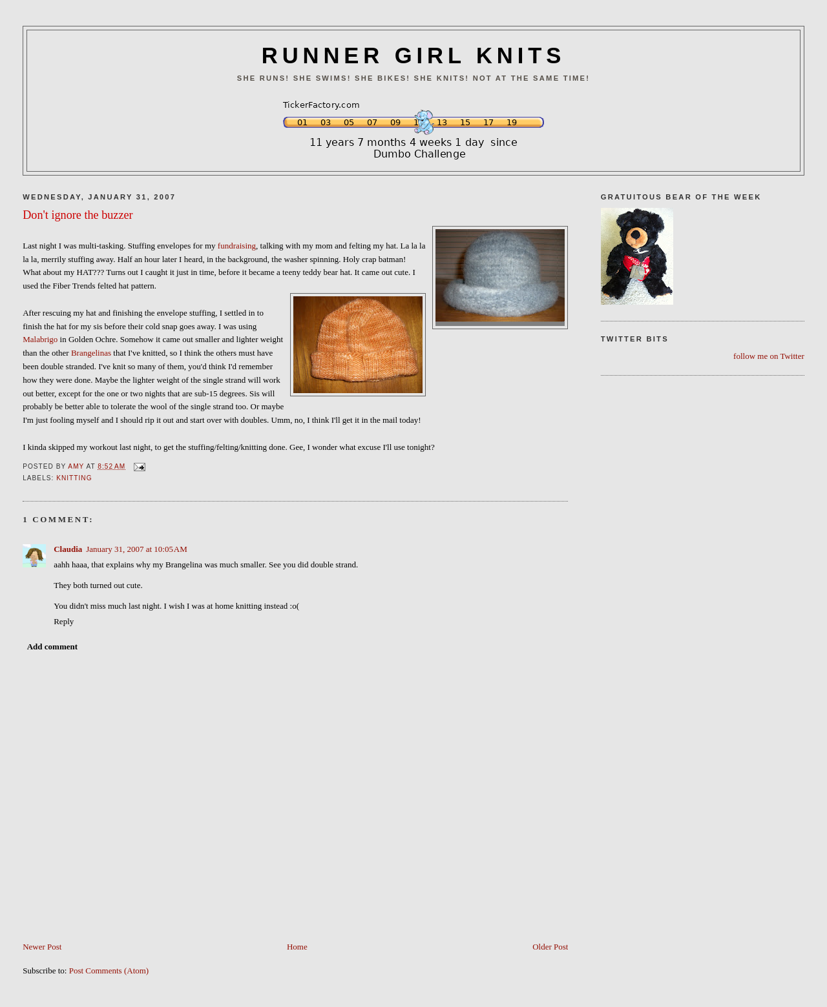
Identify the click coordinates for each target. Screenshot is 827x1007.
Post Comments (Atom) (109, 970)
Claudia (68, 549)
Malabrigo (40, 339)
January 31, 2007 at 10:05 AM (136, 549)
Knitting (74, 478)
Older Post (550, 946)
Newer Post (42, 946)
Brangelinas (91, 353)
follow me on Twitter (768, 356)
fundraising (237, 245)
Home (297, 946)
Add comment (52, 646)
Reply (64, 621)
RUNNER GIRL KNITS (413, 55)
